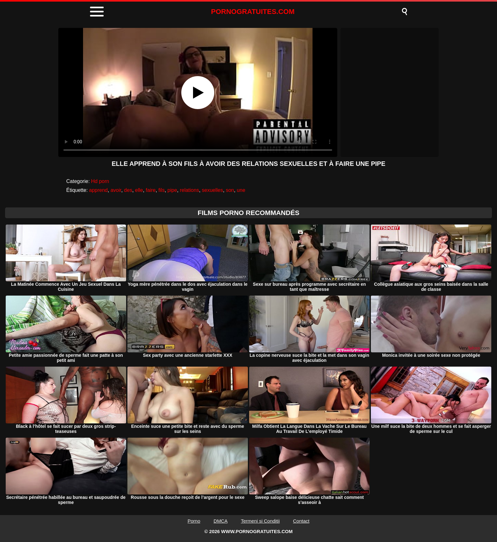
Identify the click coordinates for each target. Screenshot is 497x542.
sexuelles (212, 190)
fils (161, 190)
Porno (194, 521)
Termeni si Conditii (260, 521)
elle (139, 190)
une (241, 190)
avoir (116, 190)
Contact (301, 521)
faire (151, 190)
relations (189, 190)
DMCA (221, 521)
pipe (172, 190)
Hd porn (100, 181)
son (230, 190)
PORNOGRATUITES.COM (253, 12)
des (128, 190)
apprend (98, 190)
